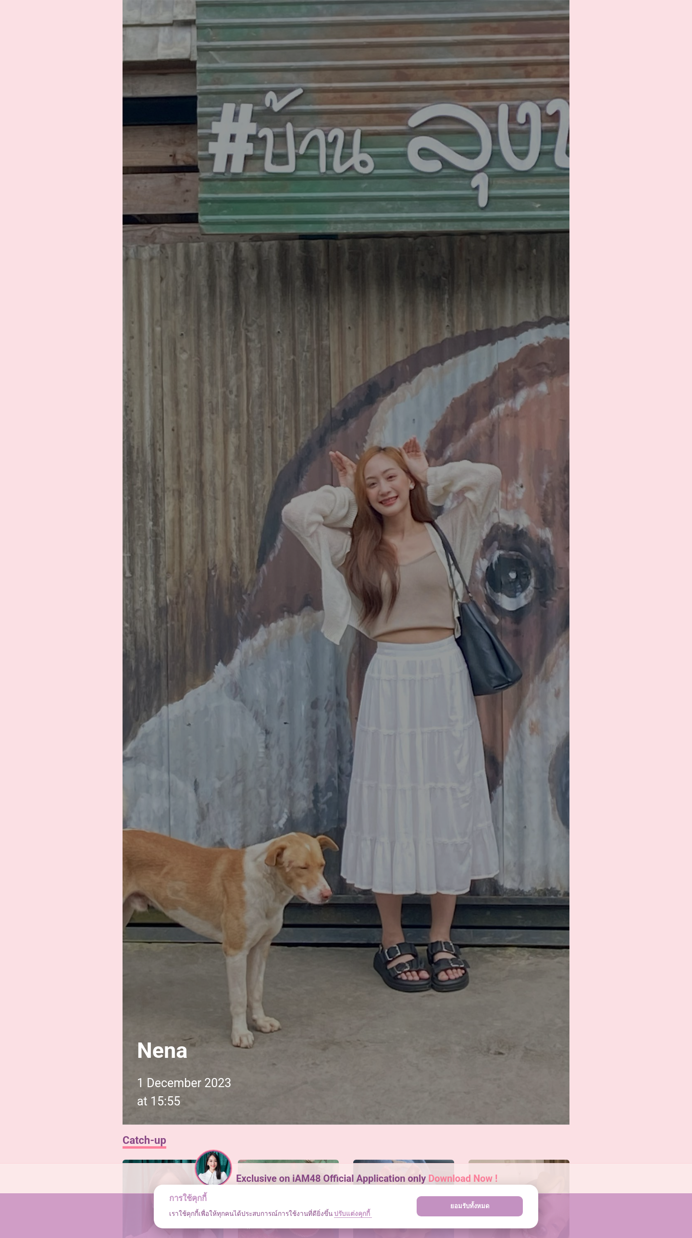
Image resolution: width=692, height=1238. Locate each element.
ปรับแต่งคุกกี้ (352, 1213)
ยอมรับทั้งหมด (470, 1206)
